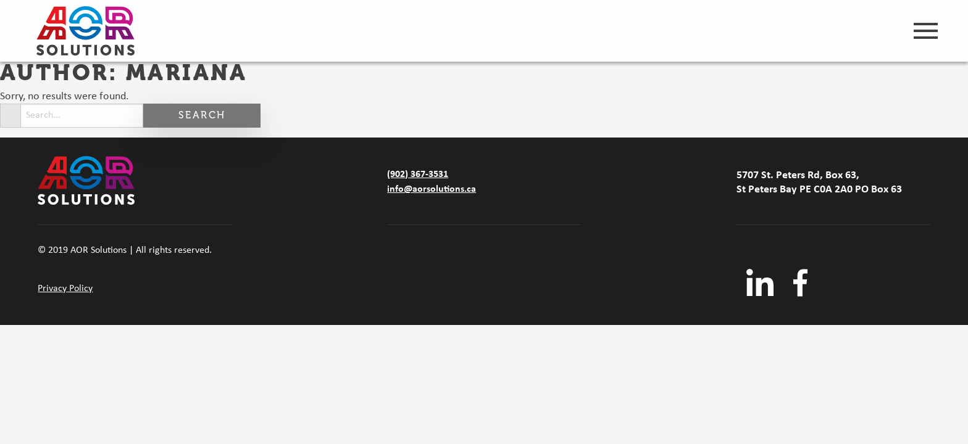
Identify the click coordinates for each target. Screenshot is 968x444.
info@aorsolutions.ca (431, 189)
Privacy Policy (65, 289)
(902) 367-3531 (417, 174)
